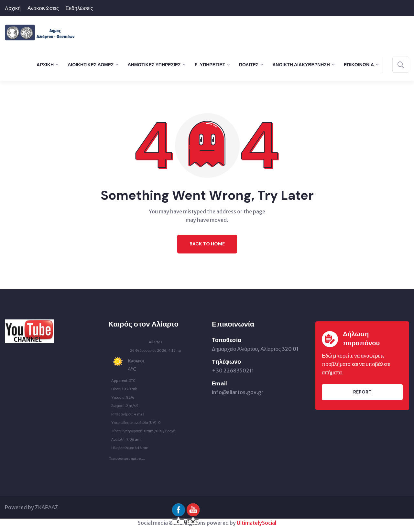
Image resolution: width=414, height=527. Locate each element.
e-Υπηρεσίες (210, 65)
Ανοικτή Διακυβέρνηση (301, 65)
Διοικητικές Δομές (91, 65)
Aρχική (13, 8)
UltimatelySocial (256, 523)
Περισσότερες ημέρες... (127, 456)
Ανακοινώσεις (43, 8)
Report (362, 392)
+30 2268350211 (233, 370)
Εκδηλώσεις (79, 8)
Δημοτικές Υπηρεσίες (153, 65)
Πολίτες (248, 65)
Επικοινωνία (359, 65)
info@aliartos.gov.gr (238, 392)
